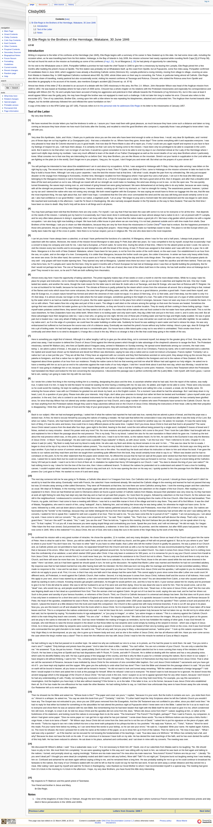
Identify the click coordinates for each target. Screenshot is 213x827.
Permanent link (10, 108)
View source (59, 4)
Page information (11, 111)
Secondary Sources (12, 52)
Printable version (11, 105)
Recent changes (11, 70)
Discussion (43, 4)
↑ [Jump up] (35, 799)
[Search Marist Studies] (12, 84)
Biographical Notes (12, 55)
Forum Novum (10, 58)
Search (3, 81)
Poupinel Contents (12, 49)
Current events (10, 67)
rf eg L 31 (109, 61)
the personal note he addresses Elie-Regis (120, 106)
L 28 (133, 61)
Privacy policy (165, 821)
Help (6, 76)
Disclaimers (111, 823)
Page (32, 4)
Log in (207, 1)
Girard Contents (11, 34)
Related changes (11, 99)
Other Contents (10, 46)
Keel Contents (10, 43)
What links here (10, 96)
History (71, 4)
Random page (10, 73)
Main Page (8, 31)
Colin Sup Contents (12, 40)
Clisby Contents (10, 37)
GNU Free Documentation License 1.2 (118, 821)
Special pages (10, 102)
